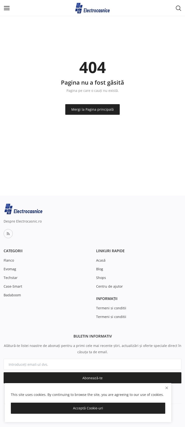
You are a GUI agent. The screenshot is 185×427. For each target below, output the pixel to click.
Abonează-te (92, 378)
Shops (101, 277)
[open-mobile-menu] (7, 8)
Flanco (9, 260)
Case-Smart (13, 286)
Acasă (101, 260)
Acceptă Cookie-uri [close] (88, 408)
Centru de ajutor (109, 286)
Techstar (11, 277)
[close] (167, 388)
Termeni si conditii (111, 308)
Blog (99, 269)
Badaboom (12, 295)
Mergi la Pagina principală (92, 109)
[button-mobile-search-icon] (178, 8)
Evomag (10, 269)
